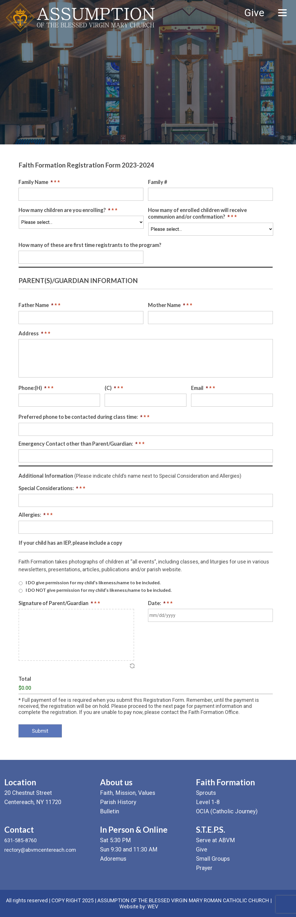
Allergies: (35, 514)
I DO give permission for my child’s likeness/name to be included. (93, 582)
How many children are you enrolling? (67, 210)
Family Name (39, 182)
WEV (152, 906)
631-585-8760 (20, 840)
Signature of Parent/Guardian (59, 603)
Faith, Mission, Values (127, 792)
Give (254, 13)
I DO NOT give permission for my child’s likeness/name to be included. (99, 590)
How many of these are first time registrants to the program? (89, 245)
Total (24, 679)
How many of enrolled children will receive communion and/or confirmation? (197, 213)
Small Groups (213, 858)
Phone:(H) (35, 388)
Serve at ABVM (215, 840)
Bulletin (109, 811)
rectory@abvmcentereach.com (40, 850)
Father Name (39, 305)
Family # (157, 182)
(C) (114, 388)
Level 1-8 (208, 802)
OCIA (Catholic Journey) (227, 811)
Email (203, 388)
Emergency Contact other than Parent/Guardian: (81, 443)
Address (34, 333)
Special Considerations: (51, 488)
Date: (160, 603)
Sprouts (206, 792)
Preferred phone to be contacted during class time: (83, 417)
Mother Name (170, 305)
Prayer (204, 867)
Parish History (118, 802)
